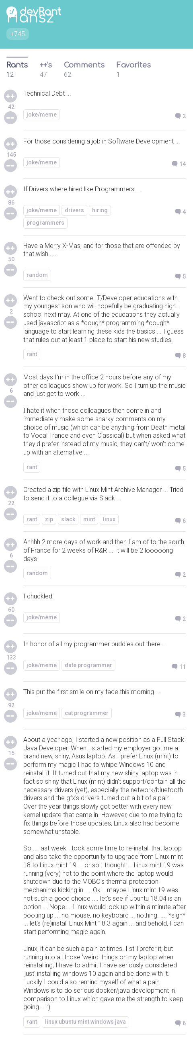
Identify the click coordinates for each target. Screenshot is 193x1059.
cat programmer (87, 713)
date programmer (88, 665)
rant (32, 354)
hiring (100, 210)
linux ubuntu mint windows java (85, 1021)
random (37, 275)
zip (49, 519)
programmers (45, 222)
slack (68, 519)
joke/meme (42, 114)
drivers (74, 210)
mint (89, 519)
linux (109, 519)
